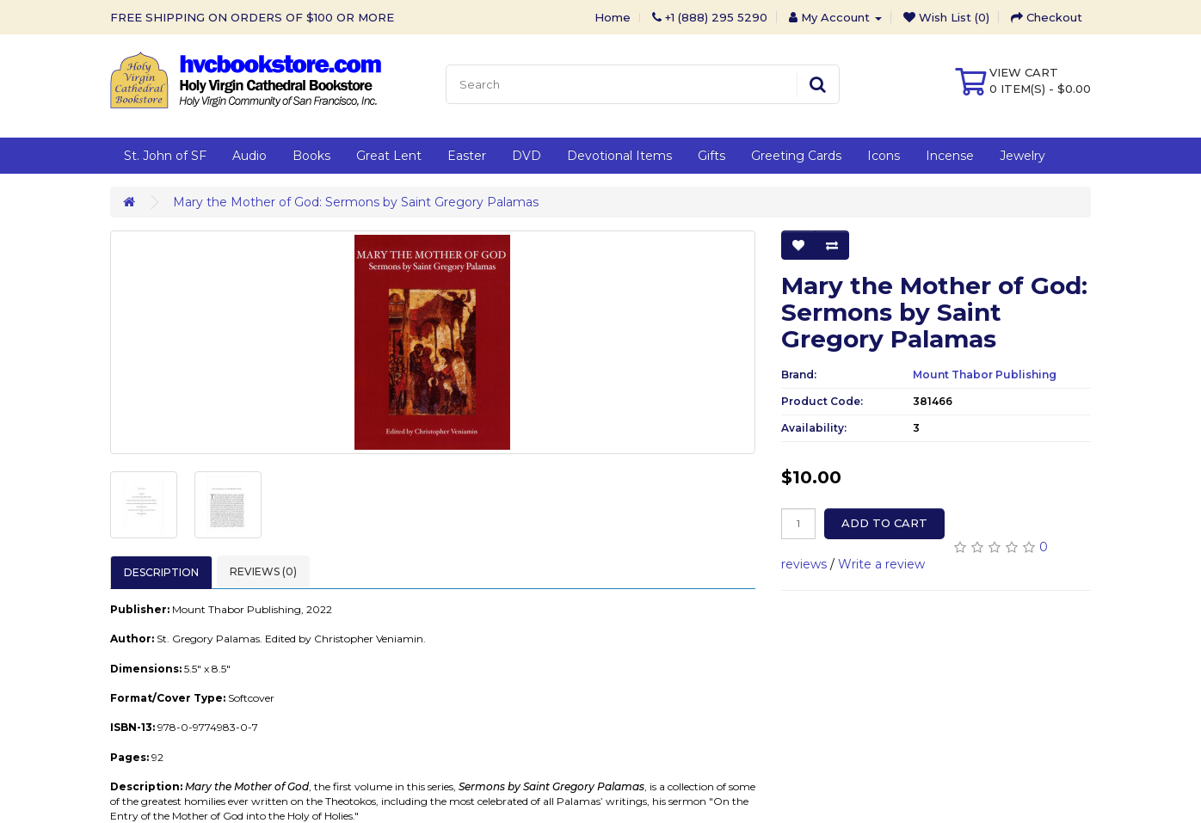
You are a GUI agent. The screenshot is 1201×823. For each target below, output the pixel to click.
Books (311, 155)
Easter (466, 155)
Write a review (881, 564)
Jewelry (1022, 155)
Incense (950, 155)
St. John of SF (165, 155)
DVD (526, 155)
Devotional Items (619, 155)
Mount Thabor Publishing (984, 374)
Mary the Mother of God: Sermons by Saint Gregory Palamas (356, 202)
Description (161, 572)
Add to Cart (884, 523)
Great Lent (389, 155)
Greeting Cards (796, 155)
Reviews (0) (263, 571)
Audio (249, 155)
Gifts (711, 155)
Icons (883, 155)
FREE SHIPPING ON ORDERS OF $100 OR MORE (252, 17)
